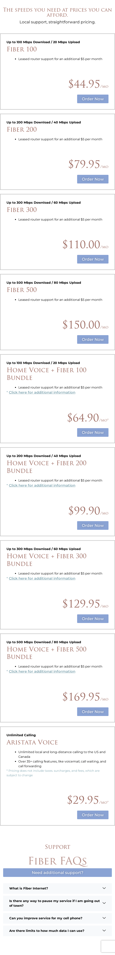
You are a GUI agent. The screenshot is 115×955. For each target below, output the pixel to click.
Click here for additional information (42, 392)
